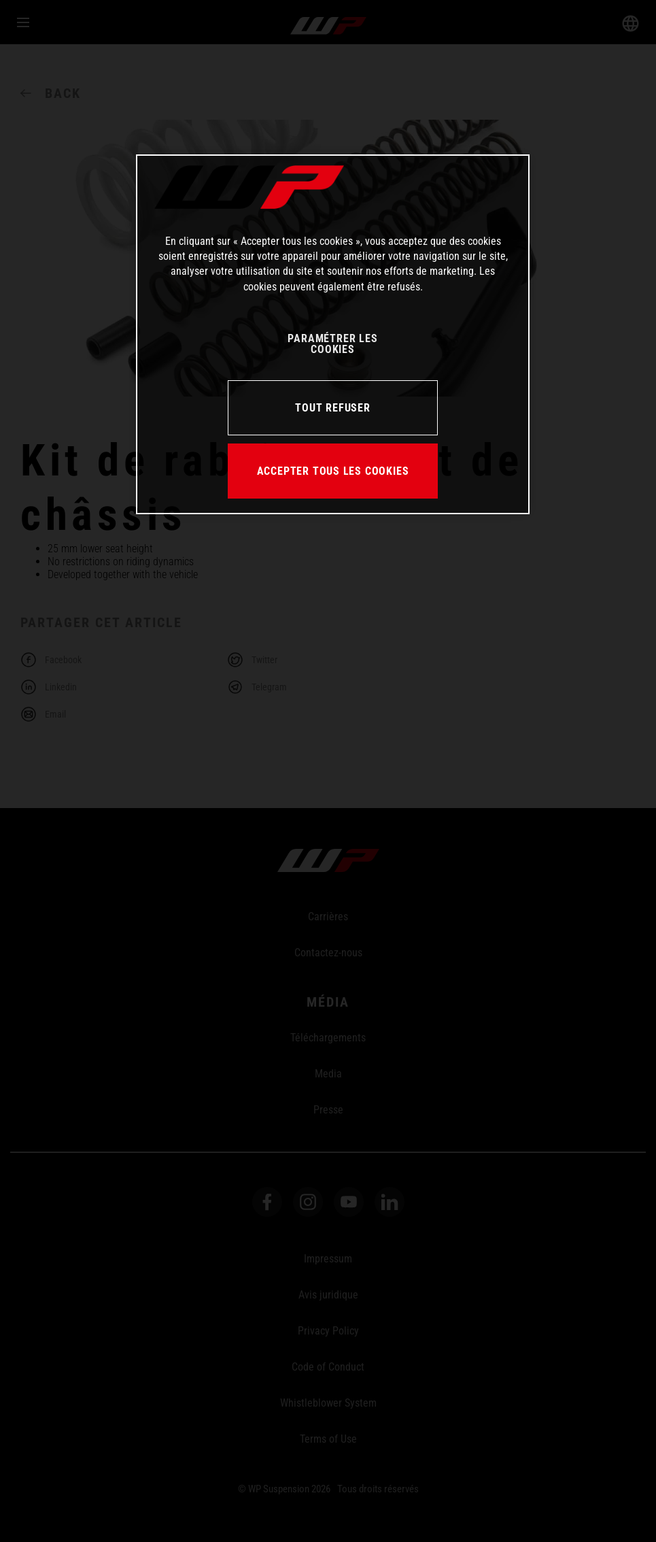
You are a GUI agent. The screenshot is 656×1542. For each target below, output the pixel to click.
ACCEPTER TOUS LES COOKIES (333, 471)
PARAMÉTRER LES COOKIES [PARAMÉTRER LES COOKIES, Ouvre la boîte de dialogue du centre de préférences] (332, 344)
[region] (333, 334)
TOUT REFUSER (332, 407)
